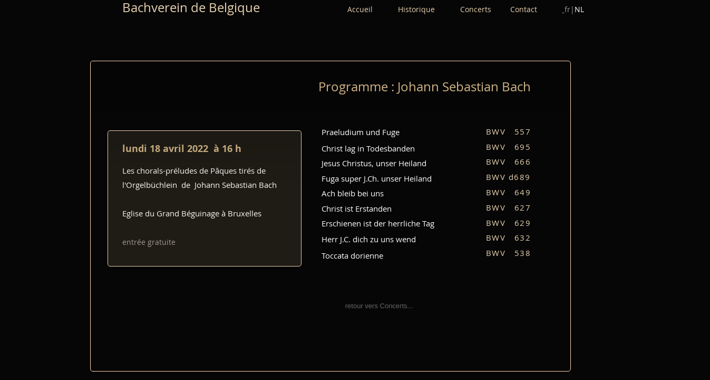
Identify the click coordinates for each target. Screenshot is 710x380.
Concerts (485, 9)
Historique (429, 9)
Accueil (360, 9)
